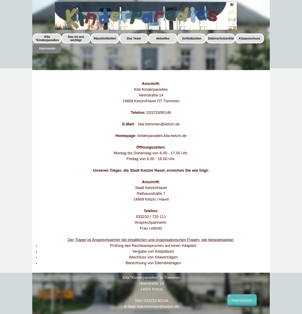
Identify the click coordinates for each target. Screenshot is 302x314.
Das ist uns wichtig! (76, 38)
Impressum (47, 48)
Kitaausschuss (249, 38)
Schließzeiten (191, 38)
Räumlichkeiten (105, 38)
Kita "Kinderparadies (47, 38)
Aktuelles (162, 38)
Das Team (134, 38)
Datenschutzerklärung (224, 38)
